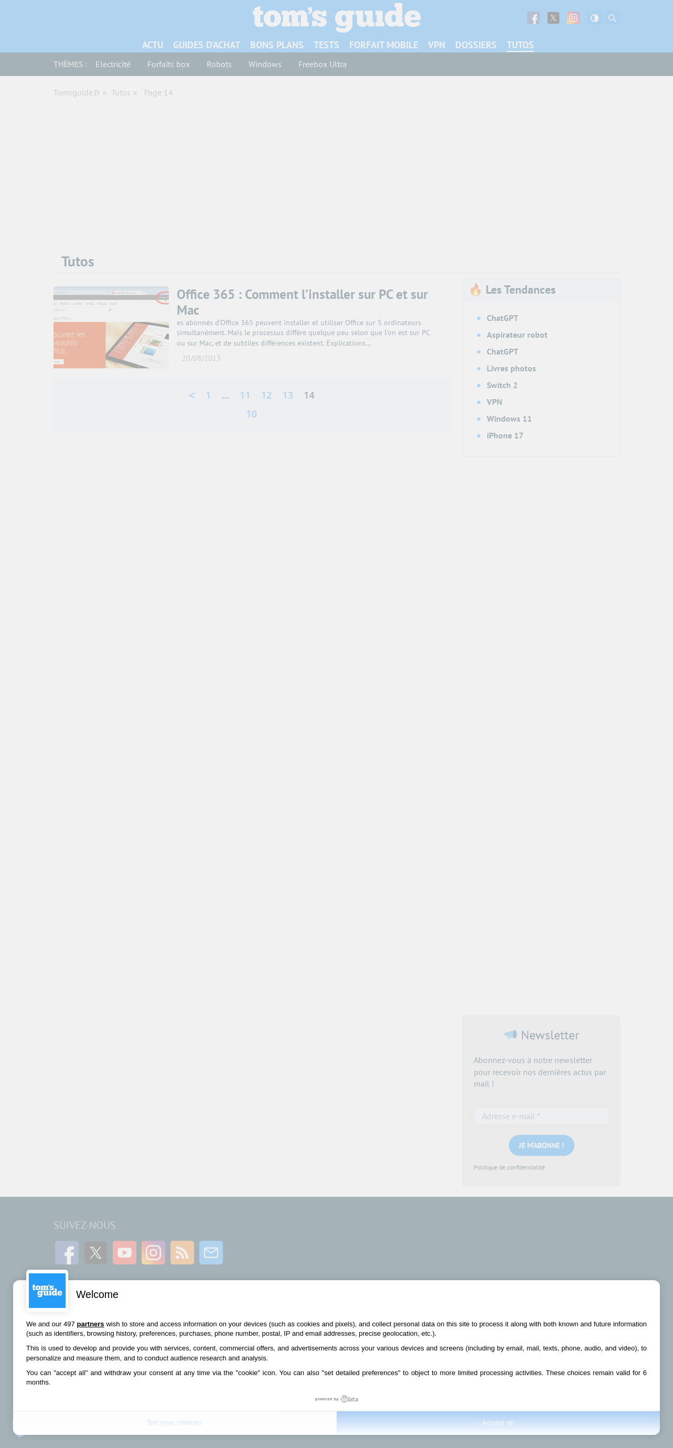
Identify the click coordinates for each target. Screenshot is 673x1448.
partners (90, 1324)
